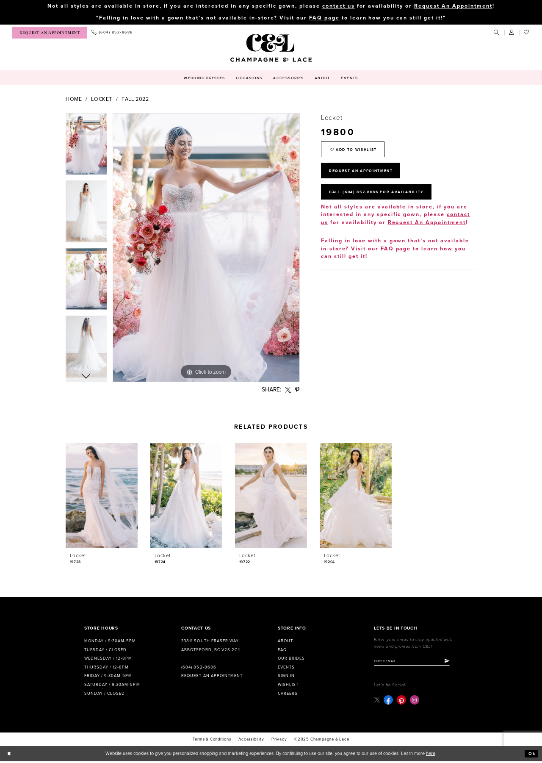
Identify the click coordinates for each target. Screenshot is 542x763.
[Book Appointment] (49, 33)
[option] (86, 147)
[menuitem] (49, 33)
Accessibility (251, 740)
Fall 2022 (135, 100)
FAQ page (324, 18)
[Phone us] (112, 33)
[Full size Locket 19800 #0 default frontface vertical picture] (206, 248)
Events (286, 667)
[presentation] (102, 496)
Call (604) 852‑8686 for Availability (383, 197)
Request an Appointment (211, 676)
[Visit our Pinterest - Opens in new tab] (401, 701)
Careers (288, 693)
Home (74, 100)
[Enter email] (416, 662)
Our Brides (291, 658)
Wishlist (288, 685)
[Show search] (496, 33)
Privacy (279, 740)
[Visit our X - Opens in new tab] (377, 701)
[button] (512, 33)
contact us (338, 6)
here (430, 754)
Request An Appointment (453, 6)
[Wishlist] (526, 33)
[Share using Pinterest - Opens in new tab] (297, 390)
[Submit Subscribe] (454, 662)
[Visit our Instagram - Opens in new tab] (415, 701)
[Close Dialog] (10, 754)
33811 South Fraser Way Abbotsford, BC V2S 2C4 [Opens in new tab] (210, 646)
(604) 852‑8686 (198, 667)
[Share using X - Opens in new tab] (288, 390)
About (285, 641)
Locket (101, 100)
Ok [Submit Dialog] (531, 755)
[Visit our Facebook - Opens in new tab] (388, 701)
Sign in (286, 676)
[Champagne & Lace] (270, 48)
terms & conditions (212, 740)
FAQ (282, 650)
